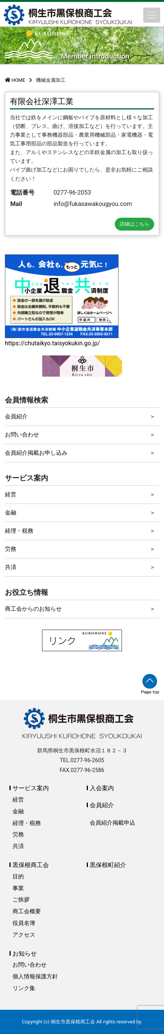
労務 (10, 549)
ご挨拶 (21, 899)
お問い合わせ (22, 434)
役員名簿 (23, 923)
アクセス (23, 934)
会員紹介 (16, 416)
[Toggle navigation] (151, 15)
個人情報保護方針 (35, 976)
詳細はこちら (134, 224)
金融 (10, 512)
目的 (18, 876)
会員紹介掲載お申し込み (36, 452)
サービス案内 (30, 788)
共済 (10, 567)
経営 (10, 494)
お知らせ (24, 953)
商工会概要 (26, 911)
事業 (18, 888)
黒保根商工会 (30, 865)
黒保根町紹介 (108, 865)
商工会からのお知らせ (33, 608)
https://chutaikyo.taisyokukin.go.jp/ (52, 343)
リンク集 (23, 988)
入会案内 (102, 788)
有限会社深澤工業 (41, 101)
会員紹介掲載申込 (112, 822)
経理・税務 (19, 530)
